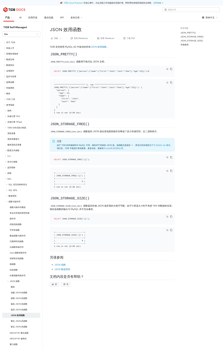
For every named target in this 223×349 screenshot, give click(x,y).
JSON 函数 (60, 264)
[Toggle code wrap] (167, 69)
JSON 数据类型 (62, 269)
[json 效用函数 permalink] (84, 29)
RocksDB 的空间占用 (113, 148)
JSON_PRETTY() (188, 33)
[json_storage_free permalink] (92, 124)
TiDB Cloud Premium (73, 3)
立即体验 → (158, 3)
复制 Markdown (79, 38)
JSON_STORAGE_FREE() (192, 37)
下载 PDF (129, 38)
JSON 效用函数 (99, 46)
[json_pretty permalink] (80, 54)
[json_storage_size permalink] (92, 198)
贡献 (56, 38)
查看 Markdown (105, 38)
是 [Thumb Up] (54, 284)
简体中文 (210, 17)
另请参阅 (184, 45)
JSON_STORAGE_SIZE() (191, 41)
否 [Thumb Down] (65, 284)
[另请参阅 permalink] (65, 257)
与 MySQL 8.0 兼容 (161, 145)
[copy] (171, 69)
